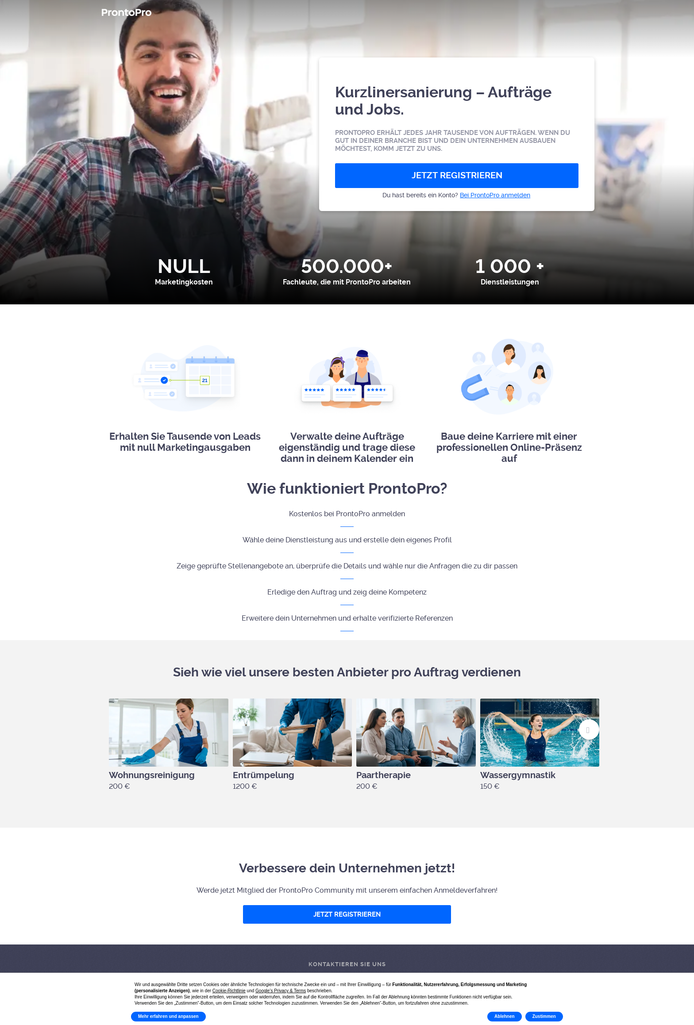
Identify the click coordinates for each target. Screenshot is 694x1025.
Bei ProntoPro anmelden (495, 195)
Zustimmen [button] (544, 1016)
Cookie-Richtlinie (229, 990)
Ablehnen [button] (504, 1016)
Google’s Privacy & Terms (280, 990)
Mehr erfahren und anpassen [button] (168, 1016)
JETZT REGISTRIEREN (457, 175)
